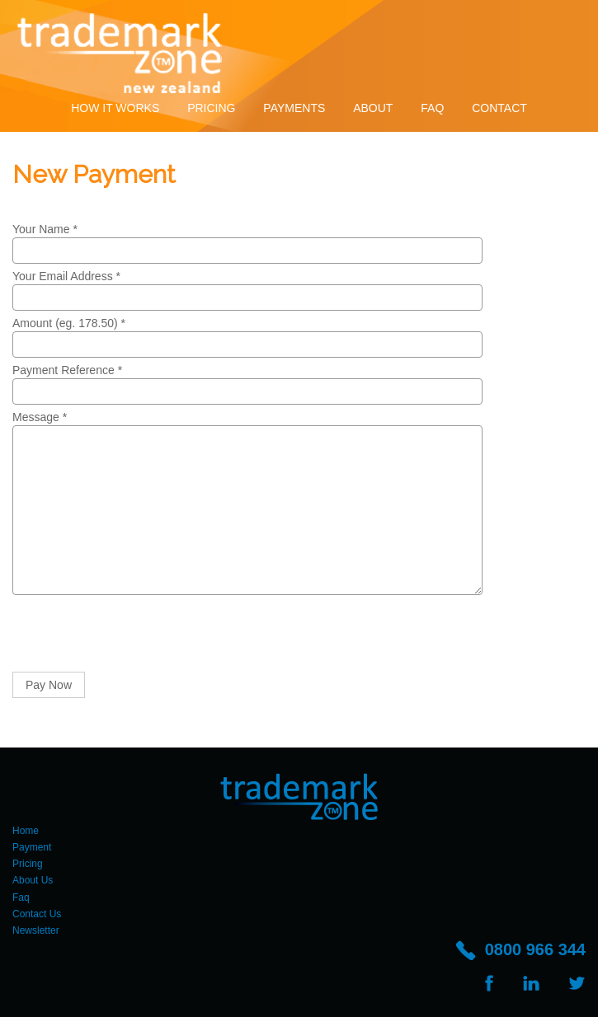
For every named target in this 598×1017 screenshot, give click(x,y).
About (373, 108)
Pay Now (49, 684)
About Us (32, 880)
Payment (31, 847)
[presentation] (137, 635)
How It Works (115, 108)
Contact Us (36, 914)
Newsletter (35, 930)
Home (25, 831)
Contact (499, 108)
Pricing (211, 108)
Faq (432, 108)
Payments (294, 108)
